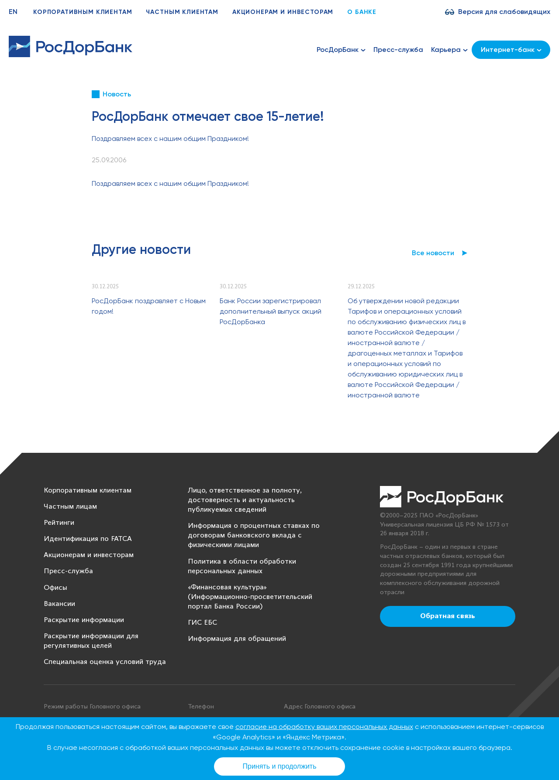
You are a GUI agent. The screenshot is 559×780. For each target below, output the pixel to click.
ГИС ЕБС (202, 622)
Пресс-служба (398, 49)
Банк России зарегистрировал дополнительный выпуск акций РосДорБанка (270, 311)
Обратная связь (447, 616)
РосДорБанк (341, 49)
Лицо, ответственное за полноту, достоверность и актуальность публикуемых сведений (245, 500)
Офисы (55, 588)
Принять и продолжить (280, 766)
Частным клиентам (182, 12)
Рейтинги (59, 523)
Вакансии (59, 604)
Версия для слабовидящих (504, 11)
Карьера (449, 49)
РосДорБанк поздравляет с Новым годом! (149, 306)
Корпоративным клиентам (82, 12)
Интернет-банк (511, 49)
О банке (361, 12)
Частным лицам (70, 506)
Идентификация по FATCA (88, 539)
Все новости (433, 253)
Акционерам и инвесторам (282, 12)
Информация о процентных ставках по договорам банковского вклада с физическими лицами (254, 535)
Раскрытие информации (84, 620)
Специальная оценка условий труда (105, 662)
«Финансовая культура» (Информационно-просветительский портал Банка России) (250, 597)
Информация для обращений (237, 639)
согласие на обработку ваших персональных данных (324, 726)
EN (13, 11)
